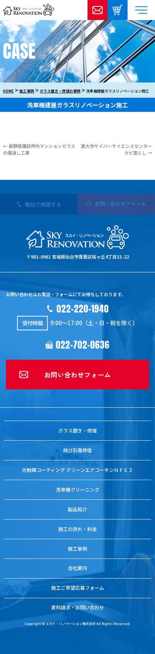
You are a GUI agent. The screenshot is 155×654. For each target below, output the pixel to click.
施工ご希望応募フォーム (77, 587)
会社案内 (77, 568)
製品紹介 (77, 509)
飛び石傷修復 (77, 450)
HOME (8, 91)
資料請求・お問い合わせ (77, 607)
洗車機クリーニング (77, 489)
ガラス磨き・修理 (77, 430)
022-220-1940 (82, 308)
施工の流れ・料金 (77, 528)
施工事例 (77, 548)
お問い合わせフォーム (77, 374)
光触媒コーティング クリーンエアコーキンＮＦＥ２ (77, 469)
